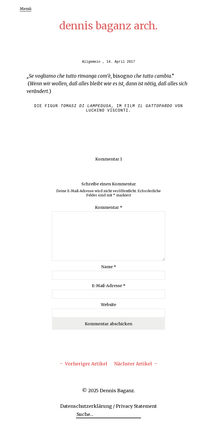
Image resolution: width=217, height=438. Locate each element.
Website (108, 304)
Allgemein (91, 62)
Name (108, 266)
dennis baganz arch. (108, 25)
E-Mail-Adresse (108, 285)
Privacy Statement (136, 406)
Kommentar (108, 207)
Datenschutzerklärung (86, 406)
